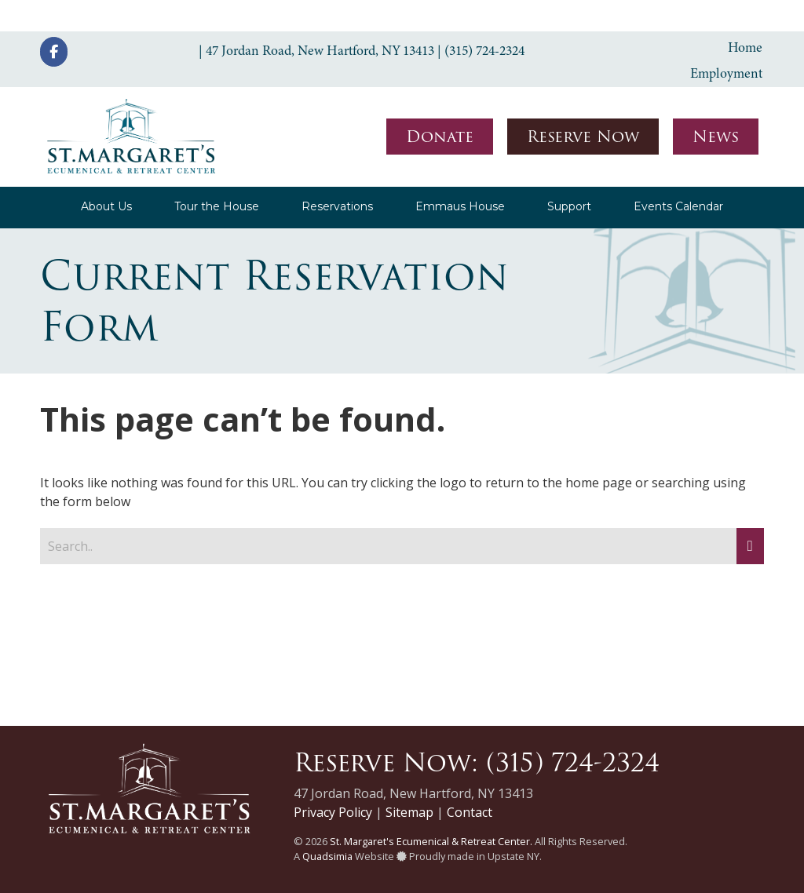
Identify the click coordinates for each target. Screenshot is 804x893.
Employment (726, 73)
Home (745, 47)
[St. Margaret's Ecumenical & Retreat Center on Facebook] (54, 52)
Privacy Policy (333, 812)
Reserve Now (583, 136)
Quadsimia (327, 856)
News (716, 136)
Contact (469, 812)
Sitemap (409, 812)
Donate (439, 136)
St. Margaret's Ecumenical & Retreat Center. (431, 841)
